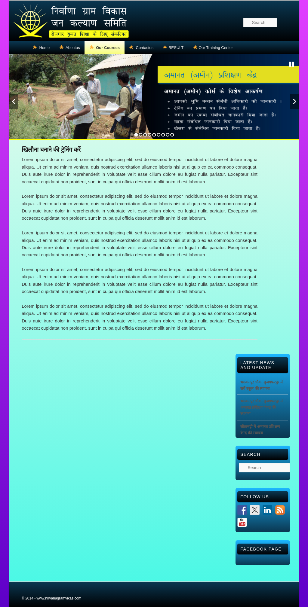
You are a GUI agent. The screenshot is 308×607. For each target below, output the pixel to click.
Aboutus (70, 47)
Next (294, 101)
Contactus (141, 47)
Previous (13, 101)
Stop (291, 64)
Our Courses (105, 47)
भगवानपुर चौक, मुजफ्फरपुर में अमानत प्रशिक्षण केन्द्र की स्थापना (261, 407)
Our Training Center (213, 47)
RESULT (173, 47)
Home (41, 47)
